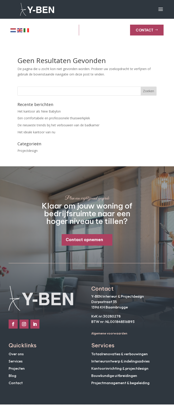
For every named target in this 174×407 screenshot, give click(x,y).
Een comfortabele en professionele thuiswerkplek (53, 120)
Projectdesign (27, 153)
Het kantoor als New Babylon (39, 113)
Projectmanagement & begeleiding (120, 385)
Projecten (17, 371)
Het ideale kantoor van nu (36, 134)
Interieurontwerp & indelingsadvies (120, 363)
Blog (12, 378)
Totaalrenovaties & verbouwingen (119, 356)
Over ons (16, 356)
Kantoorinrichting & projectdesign (119, 371)
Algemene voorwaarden (109, 336)
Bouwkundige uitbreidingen (114, 378)
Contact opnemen (84, 242)
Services (15, 363)
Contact (147, 32)
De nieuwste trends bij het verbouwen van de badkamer (58, 127)
